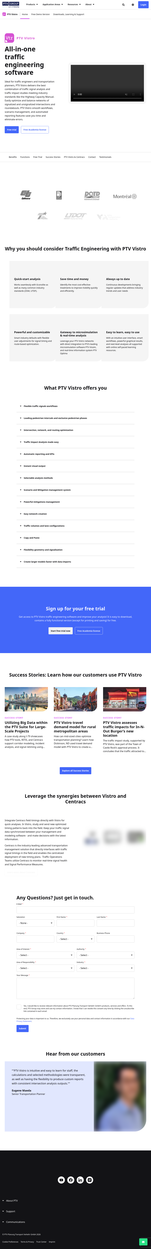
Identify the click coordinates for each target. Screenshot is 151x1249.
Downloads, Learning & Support (68, 14)
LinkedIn (80, 1180)
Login (143, 4)
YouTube (61, 1180)
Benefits (13, 157)
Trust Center (41, 1242)
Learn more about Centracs (21, 872)
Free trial (11, 129)
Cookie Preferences (10, 1242)
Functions (25, 157)
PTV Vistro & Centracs (74, 157)
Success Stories (53, 157)
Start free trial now (60, 635)
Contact (92, 157)
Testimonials (105, 157)
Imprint (52, 1242)
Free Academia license (34, 129)
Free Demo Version (40, 14)
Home (25, 14)
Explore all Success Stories (75, 770)
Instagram (89, 1180)
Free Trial (37, 157)
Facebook (70, 1180)
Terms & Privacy (27, 1242)
